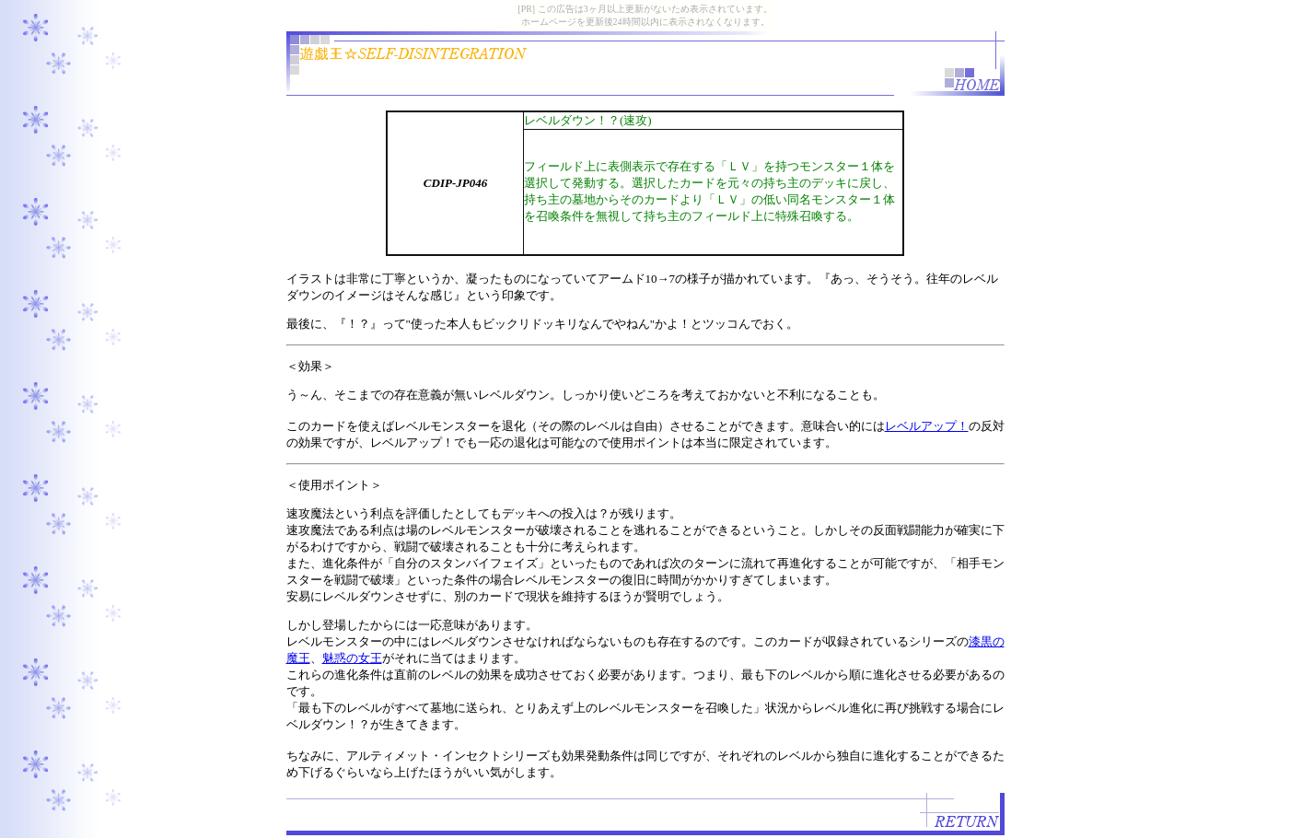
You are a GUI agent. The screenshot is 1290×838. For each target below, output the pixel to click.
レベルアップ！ (927, 426)
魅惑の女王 (352, 658)
